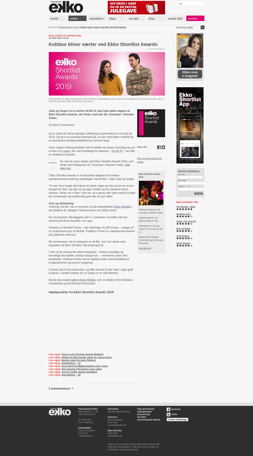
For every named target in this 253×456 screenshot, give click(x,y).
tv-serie (65, 151)
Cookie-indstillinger (177, 419)
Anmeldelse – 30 (71, 375)
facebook (173, 409)
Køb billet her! (145, 248)
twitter (172, 414)
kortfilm (140, 162)
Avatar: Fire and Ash (186, 221)
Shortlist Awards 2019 (68, 27)
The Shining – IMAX (185, 207)
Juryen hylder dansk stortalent (79, 372)
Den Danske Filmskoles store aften (81, 369)
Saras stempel (183, 243)
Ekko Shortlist (122, 206)
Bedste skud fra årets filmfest (78, 360)
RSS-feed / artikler (184, 27)
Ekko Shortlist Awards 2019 (149, 158)
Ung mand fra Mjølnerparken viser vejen (84, 366)
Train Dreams (182, 236)
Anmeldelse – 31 (71, 363)
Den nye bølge (183, 228)
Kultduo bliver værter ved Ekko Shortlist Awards (103, 27)
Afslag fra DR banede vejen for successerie (86, 357)
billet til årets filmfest (83, 279)
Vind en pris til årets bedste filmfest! (82, 354)
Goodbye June (183, 214)
